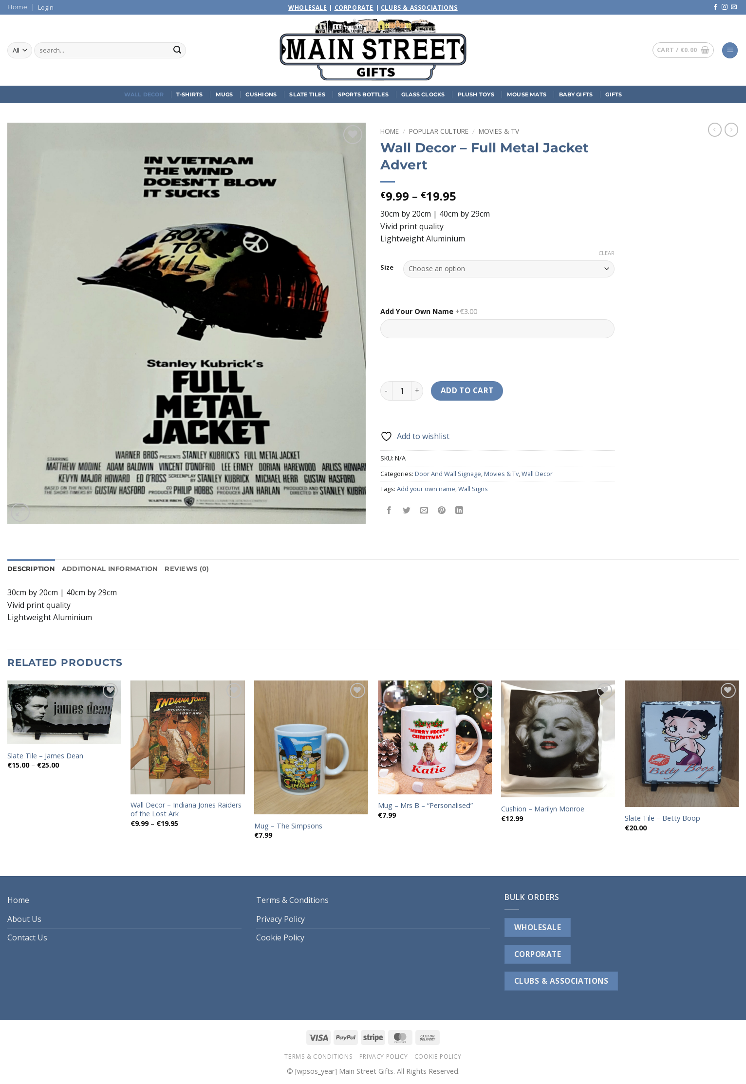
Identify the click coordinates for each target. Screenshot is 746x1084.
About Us (24, 919)
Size (386, 267)
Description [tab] (31, 568)
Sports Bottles (363, 94)
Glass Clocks (423, 94)
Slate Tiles (307, 94)
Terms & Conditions (292, 900)
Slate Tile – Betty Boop (662, 818)
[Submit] (177, 50)
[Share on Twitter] (407, 511)
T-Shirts (189, 94)
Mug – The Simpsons (288, 826)
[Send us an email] (734, 7)
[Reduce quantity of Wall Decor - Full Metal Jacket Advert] (386, 391)
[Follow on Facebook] (715, 7)
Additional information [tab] (110, 568)
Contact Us (27, 937)
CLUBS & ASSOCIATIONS (561, 980)
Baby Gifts (576, 94)
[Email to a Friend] (424, 511)
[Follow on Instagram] (724, 7)
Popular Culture (438, 131)
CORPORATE (537, 954)
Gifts (613, 94)
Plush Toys (476, 94)
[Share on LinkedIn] (459, 511)
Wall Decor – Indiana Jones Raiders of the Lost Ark (186, 810)
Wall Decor (144, 94)
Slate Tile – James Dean (45, 756)
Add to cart (467, 390)
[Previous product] (731, 129)
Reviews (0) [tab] (187, 568)
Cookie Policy (280, 937)
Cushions (261, 94)
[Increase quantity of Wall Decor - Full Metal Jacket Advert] (417, 391)
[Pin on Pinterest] (442, 511)
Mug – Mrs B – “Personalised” (425, 805)
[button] (46, 7)
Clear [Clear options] (606, 253)
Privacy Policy (280, 919)
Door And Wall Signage (448, 473)
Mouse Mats (526, 94)
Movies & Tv (499, 131)
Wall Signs (473, 488)
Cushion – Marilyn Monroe (542, 809)
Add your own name (426, 488)
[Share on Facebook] (389, 511)
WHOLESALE (537, 927)
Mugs (224, 94)
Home (17, 7)
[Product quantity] (401, 391)
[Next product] (715, 129)
